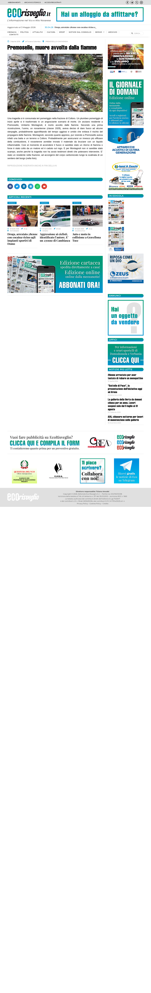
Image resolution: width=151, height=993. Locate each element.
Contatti (13, 35)
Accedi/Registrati (53, 2)
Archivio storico (32, 2)
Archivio (112, 32)
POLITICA (24, 32)
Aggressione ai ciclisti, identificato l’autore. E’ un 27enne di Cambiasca (55, 237)
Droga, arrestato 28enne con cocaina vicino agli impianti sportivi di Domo (22, 239)
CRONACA (11, 32)
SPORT (62, 32)
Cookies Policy (95, 504)
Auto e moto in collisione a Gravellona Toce (86, 237)
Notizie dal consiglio (80, 32)
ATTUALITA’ (38, 32)
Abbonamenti (14, 2)
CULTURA (51, 32)
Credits (105, 504)
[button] (10, 186)
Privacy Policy (82, 504)
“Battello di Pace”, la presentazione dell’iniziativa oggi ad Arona (125, 389)
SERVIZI (99, 32)
